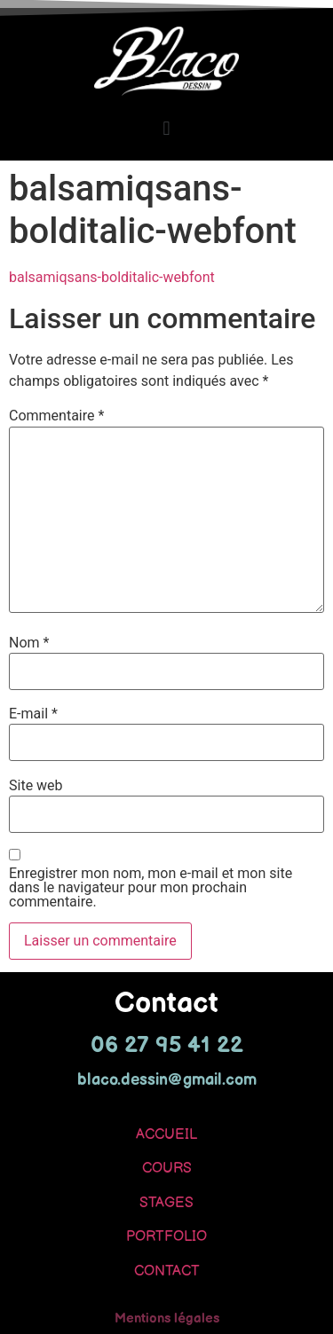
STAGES (166, 1203)
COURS (167, 1168)
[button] (166, 128)
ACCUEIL (166, 1134)
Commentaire (56, 416)
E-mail (33, 714)
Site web (36, 786)
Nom (29, 643)
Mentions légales (167, 1318)
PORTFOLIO (166, 1236)
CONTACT (167, 1271)
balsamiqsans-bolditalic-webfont (112, 277)
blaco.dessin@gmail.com (167, 1080)
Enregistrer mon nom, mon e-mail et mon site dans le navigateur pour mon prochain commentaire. (150, 888)
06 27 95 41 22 (167, 1045)
